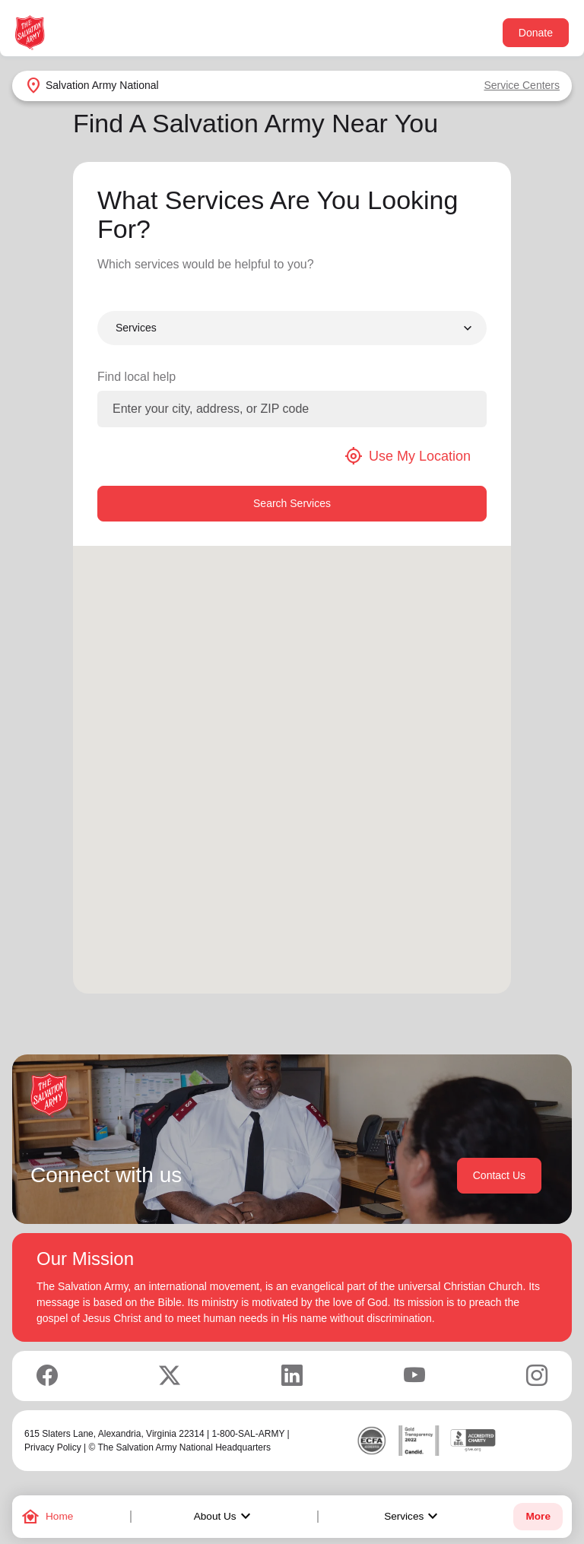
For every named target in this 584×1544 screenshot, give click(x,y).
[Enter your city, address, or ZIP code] (292, 409)
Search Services (292, 503)
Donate (536, 33)
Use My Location (407, 456)
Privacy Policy (52, 1447)
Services (413, 1516)
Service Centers (522, 85)
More (537, 1516)
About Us (224, 1516)
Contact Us (499, 1175)
